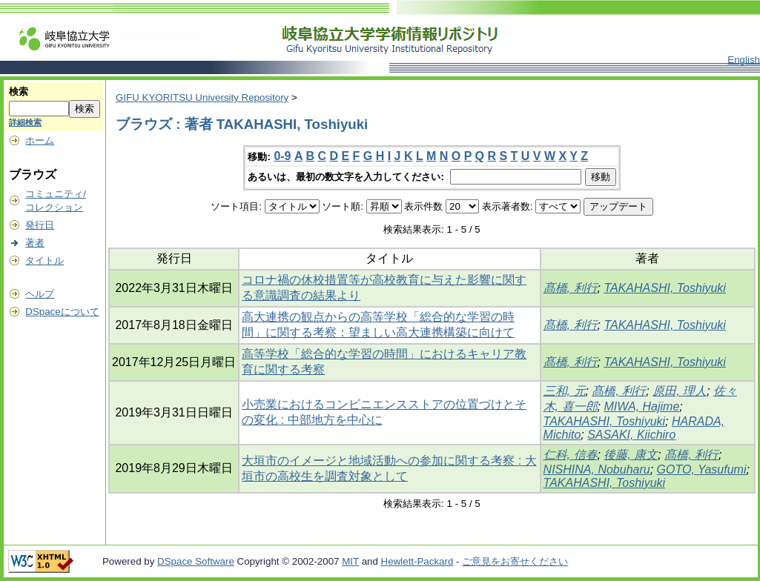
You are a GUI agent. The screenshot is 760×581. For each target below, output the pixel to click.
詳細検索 (25, 122)
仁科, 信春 (570, 454)
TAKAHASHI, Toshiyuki (665, 288)
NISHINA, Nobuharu (596, 469)
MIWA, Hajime (641, 406)
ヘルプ (39, 293)
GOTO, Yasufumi (702, 469)
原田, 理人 (679, 391)
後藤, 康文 (631, 454)
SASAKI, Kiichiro (631, 434)
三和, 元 (564, 391)
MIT (350, 561)
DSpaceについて (62, 311)
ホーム (39, 140)
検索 (18, 91)
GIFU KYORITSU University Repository (202, 97)
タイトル (44, 260)
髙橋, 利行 (570, 288)
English (743, 59)
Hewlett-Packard (417, 561)
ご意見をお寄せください (515, 561)
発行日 (39, 224)
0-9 (282, 156)
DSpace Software (195, 561)
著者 (34, 242)
